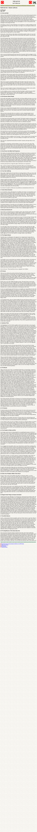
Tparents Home (4, 546)
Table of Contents (5, 544)
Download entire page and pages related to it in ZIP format (13, 543)
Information (4, 545)
